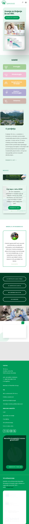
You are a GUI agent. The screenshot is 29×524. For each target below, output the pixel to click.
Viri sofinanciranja (8, 415)
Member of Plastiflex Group (11, 378)
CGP (4, 405)
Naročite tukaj (14, 459)
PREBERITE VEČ (14, 208)
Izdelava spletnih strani (8, 520)
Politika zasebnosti (8, 389)
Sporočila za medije (8, 408)
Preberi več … (10, 480)
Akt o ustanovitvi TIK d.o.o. (10, 386)
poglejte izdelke (12, 17)
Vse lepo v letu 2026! (14, 189)
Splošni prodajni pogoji (9, 393)
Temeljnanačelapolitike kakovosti (13, 396)
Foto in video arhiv (8, 419)
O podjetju (6, 412)
